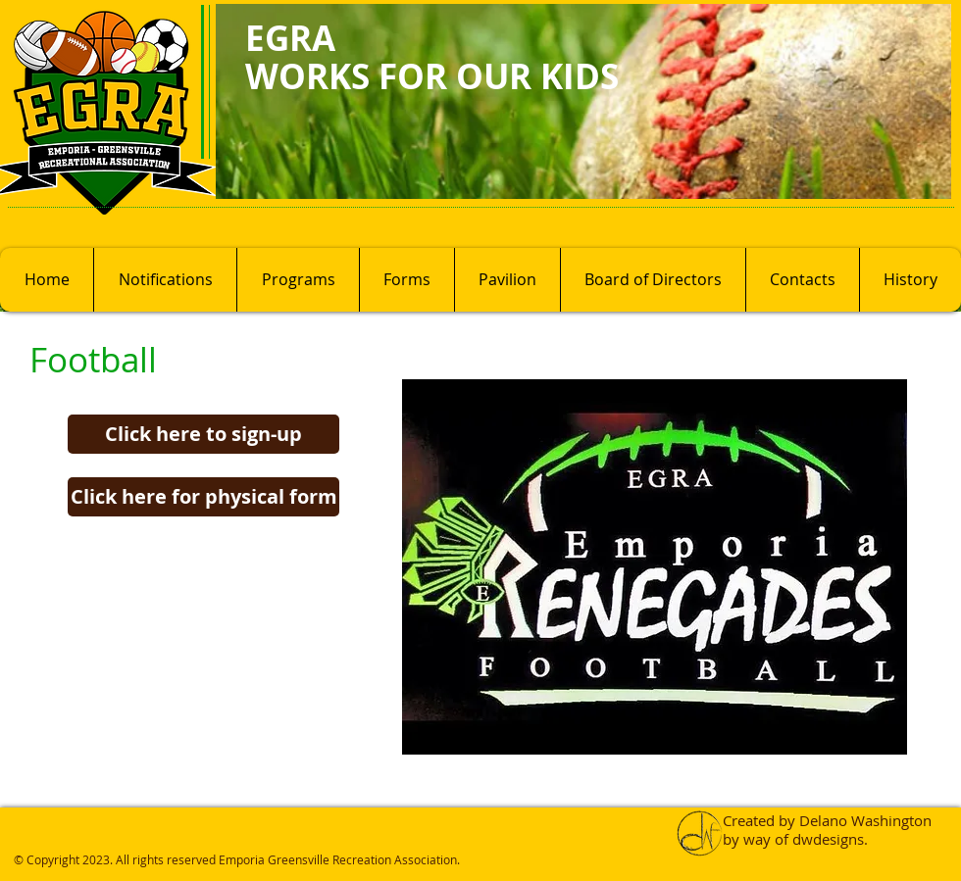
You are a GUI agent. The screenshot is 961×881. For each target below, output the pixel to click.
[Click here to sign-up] (203, 434)
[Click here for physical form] (203, 496)
